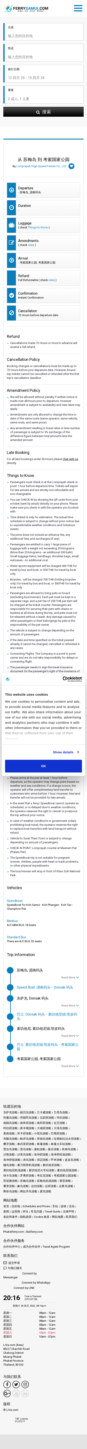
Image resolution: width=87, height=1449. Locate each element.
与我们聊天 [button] (12, 1268)
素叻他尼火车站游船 (42, 1170)
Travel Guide (52, 1211)
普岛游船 (26, 1149)
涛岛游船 (28, 1159)
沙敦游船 (9, 1154)
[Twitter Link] (16, 1384)
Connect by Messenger (20, 1275)
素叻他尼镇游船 (67, 1170)
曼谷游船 (53, 1149)
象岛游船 (23, 1186)
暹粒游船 (39, 1149)
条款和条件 (10, 1216)
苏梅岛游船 (27, 1180)
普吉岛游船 (10, 1149)
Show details (63, 752)
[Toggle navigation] (79, 7)
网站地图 (57, 1216)
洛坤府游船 (41, 1154)
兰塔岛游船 (61, 1112)
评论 (25, 1211)
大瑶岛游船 (61, 1128)
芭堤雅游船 (10, 1180)
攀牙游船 (9, 1144)
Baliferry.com (34, 1231)
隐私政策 (26, 1216)
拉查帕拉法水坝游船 (66, 1138)
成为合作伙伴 (31, 1246)
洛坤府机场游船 (61, 1154)
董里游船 (9, 1186)
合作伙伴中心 (12, 1246)
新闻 (6, 1211)
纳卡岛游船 (10, 1175)
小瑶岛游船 (41, 1133)
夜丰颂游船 (27, 1128)
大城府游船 (44, 1128)
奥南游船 (9, 1133)
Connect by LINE (18, 1288)
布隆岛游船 (10, 1138)
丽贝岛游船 (27, 1112)
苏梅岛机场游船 (47, 1180)
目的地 (15, 1206)
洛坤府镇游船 (12, 1159)
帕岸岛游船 (27, 1138)
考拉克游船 (44, 1175)
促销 (63, 1206)
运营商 (15, 1211)
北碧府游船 (47, 1117)
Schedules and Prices (36, 1206)
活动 (71, 1206)
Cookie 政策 (41, 1216)
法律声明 (68, 1211)
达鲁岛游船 (66, 1186)
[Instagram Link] (25, 1384)
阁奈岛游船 (10, 1191)
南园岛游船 (10, 1123)
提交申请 (11, 1263)
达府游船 (51, 1186)
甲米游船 (56, 1159)
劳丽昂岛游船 (28, 1117)
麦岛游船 (45, 1191)
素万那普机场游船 (28, 1165)
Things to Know (38, 227)
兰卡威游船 (44, 1112)
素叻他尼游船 (51, 1165)
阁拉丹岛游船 (28, 1191)
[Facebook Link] (7, 1384)
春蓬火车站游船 (61, 1144)
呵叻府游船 (10, 1128)
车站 (55, 1206)
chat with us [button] (70, 459)
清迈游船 (42, 1159)
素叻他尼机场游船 (14, 1170)
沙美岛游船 (24, 1154)
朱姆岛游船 (69, 1149)
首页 (6, 1206)
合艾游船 (59, 1123)
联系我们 (71, 1216)
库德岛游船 (44, 1138)
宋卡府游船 (24, 1133)
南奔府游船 (27, 1123)
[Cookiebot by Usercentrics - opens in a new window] (63, 679)
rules (31, 245)
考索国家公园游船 (65, 1175)
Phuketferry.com (13, 1231)
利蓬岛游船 (10, 1117)
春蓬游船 (42, 1144)
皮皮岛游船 (72, 1159)
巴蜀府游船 (58, 1133)
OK (43, 766)
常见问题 (36, 1211)
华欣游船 (62, 1117)
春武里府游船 (25, 1144)
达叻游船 (37, 1186)
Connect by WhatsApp (26, 1283)
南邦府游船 (44, 1123)
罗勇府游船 (27, 1175)
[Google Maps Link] (7, 1393)
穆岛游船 (9, 1165)
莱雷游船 (65, 1180)
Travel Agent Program (56, 1246)
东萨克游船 (10, 1112)
